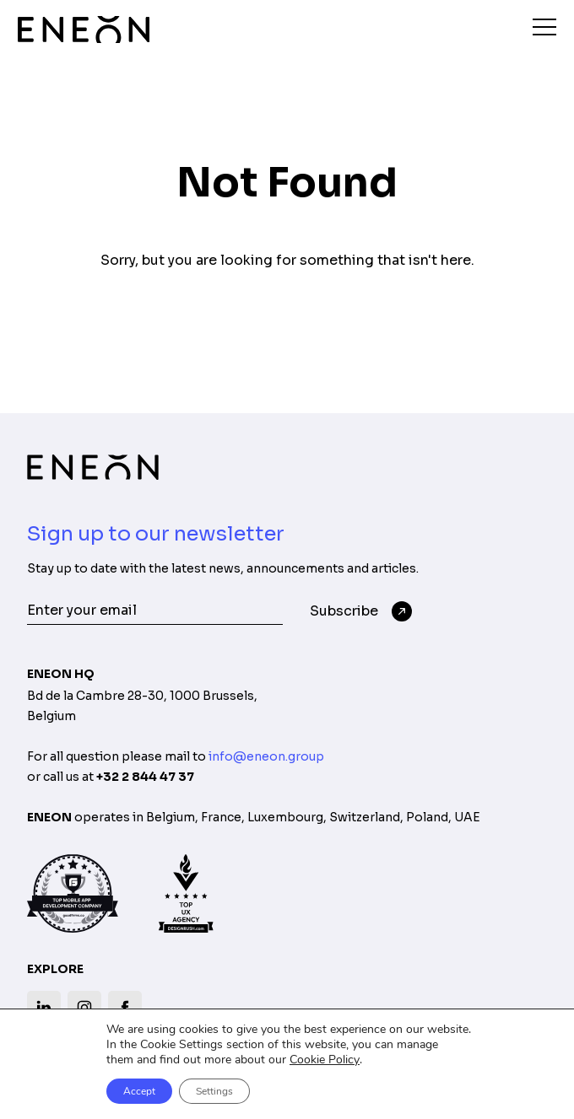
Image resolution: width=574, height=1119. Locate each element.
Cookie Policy (325, 1060)
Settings (214, 1091)
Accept (139, 1091)
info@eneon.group (266, 756)
